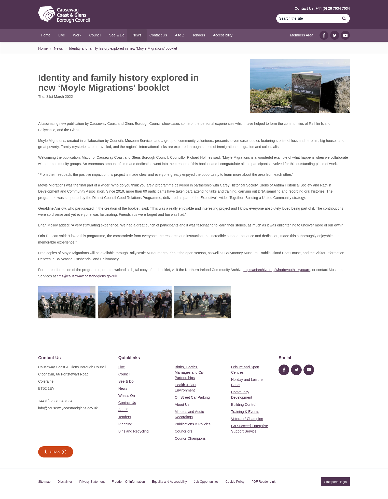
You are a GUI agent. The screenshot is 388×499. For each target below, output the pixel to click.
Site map (44, 481)
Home (43, 48)
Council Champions (190, 438)
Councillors (183, 431)
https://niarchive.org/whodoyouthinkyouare (276, 270)
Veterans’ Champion (247, 419)
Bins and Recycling (133, 431)
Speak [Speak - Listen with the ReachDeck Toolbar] (54, 451)
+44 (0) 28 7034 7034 (55, 401)
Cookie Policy (235, 481)
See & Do (126, 381)
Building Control (243, 404)
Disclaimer (65, 481)
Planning (125, 424)
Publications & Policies (193, 424)
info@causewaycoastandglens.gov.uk (68, 408)
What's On (126, 396)
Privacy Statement (92, 481)
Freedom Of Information (128, 481)
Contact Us (127, 403)
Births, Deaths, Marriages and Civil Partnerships (190, 372)
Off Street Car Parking (192, 397)
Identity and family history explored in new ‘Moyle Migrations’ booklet (123, 48)
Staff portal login (335, 481)
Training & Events (245, 412)
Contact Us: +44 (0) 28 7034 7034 (322, 8)
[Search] (307, 18)
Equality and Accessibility (169, 481)
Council (124, 374)
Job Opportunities (206, 481)
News (58, 48)
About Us (182, 404)
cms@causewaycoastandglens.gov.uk (87, 276)
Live (121, 367)
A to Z (123, 410)
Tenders (124, 417)
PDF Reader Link (263, 481)
